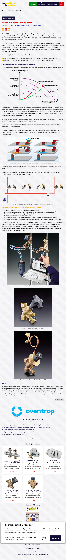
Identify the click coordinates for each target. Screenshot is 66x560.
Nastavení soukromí (33, 551)
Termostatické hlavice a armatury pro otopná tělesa (18, 429)
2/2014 (38, 25)
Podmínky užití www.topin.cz (33, 544)
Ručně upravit (44, 538)
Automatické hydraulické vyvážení (13, 434)
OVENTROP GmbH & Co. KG (21, 25)
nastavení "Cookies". (18, 539)
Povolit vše (55, 538)
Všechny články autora (33, 439)
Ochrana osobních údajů (33, 548)
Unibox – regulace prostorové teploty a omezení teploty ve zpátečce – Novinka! (26, 425)
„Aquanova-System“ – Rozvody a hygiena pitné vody (18, 432)
